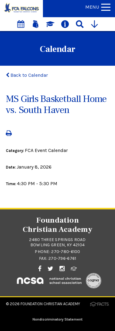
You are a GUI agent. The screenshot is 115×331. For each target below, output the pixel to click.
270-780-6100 (65, 251)
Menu (97, 7)
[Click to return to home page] (21, 12)
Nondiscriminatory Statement (57, 319)
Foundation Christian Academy (50, 304)
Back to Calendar (27, 75)
